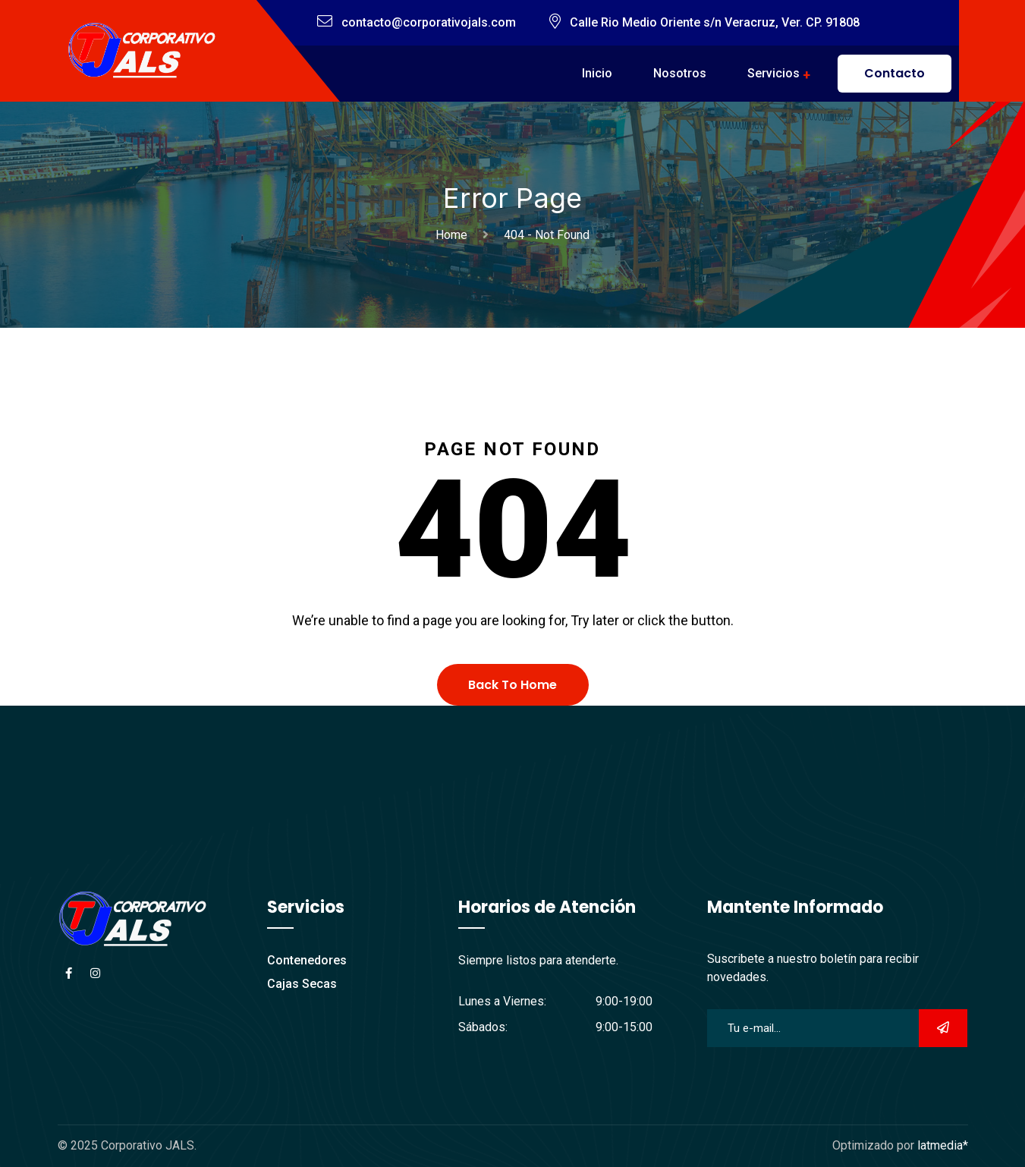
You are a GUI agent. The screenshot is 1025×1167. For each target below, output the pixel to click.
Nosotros (679, 73)
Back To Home (512, 685)
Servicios (773, 73)
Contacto (894, 73)
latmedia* (942, 1145)
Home (454, 235)
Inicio (597, 73)
